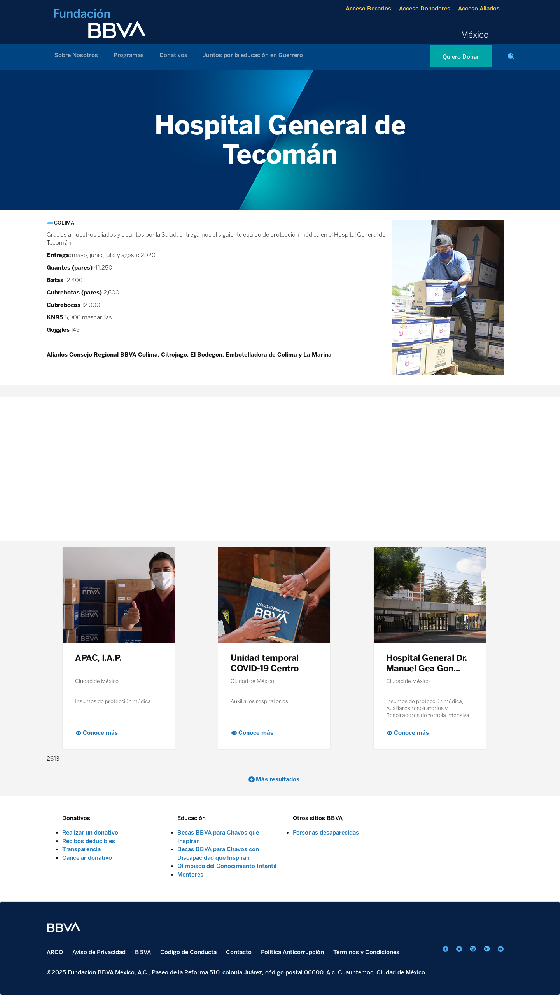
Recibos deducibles (88, 841)
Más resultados (277, 779)
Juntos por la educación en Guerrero (253, 55)
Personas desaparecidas (326, 832)
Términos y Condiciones (366, 952)
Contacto (239, 952)
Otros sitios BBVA (318, 818)
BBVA (143, 952)
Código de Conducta (188, 952)
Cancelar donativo (87, 857)
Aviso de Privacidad (99, 952)
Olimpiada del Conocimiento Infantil (226, 866)
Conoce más (100, 732)
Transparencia (81, 849)
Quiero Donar (461, 56)
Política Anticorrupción (292, 952)
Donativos (173, 55)
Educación (191, 818)
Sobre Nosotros (76, 55)
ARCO (55, 952)
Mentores (190, 874)
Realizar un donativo (90, 832)
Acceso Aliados (479, 8)
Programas (129, 55)
